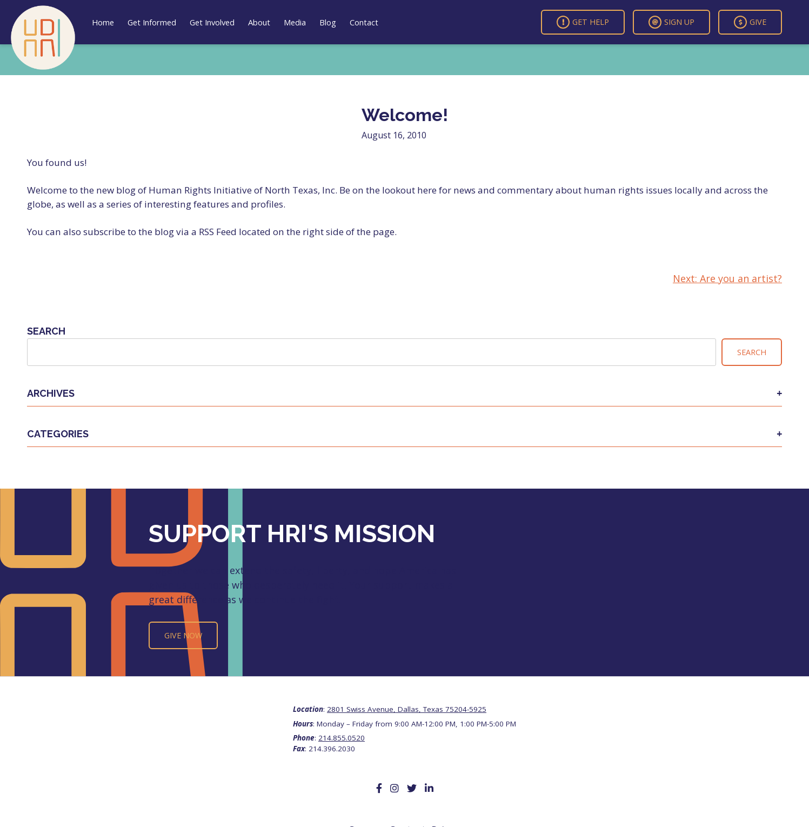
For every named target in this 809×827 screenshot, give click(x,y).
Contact (364, 22)
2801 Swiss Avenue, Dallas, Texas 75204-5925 (406, 709)
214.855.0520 (341, 738)
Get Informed (152, 22)
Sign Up (671, 22)
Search (46, 331)
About (259, 22)
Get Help (583, 22)
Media (295, 22)
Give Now (183, 635)
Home (103, 22)
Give (750, 22)
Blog (327, 22)
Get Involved (212, 22)
